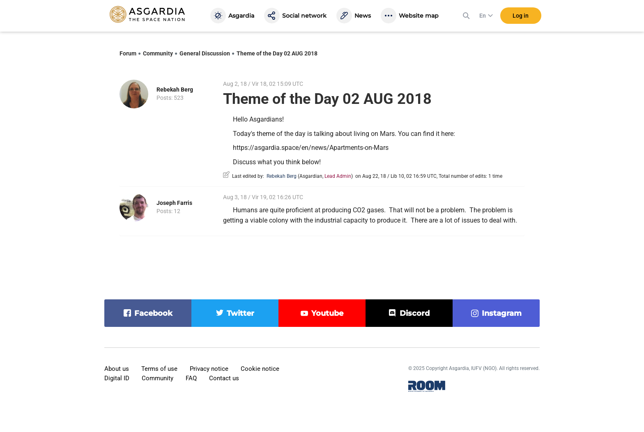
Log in (521, 16)
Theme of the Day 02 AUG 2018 (277, 53)
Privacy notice (209, 368)
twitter (240, 313)
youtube (327, 313)
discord (415, 313)
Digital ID (116, 378)
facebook (153, 313)
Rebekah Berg (174, 89)
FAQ (191, 378)
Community (158, 53)
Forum (128, 53)
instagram (502, 313)
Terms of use (159, 368)
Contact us (224, 378)
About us (116, 368)
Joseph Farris (174, 203)
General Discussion (204, 53)
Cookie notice (260, 368)
